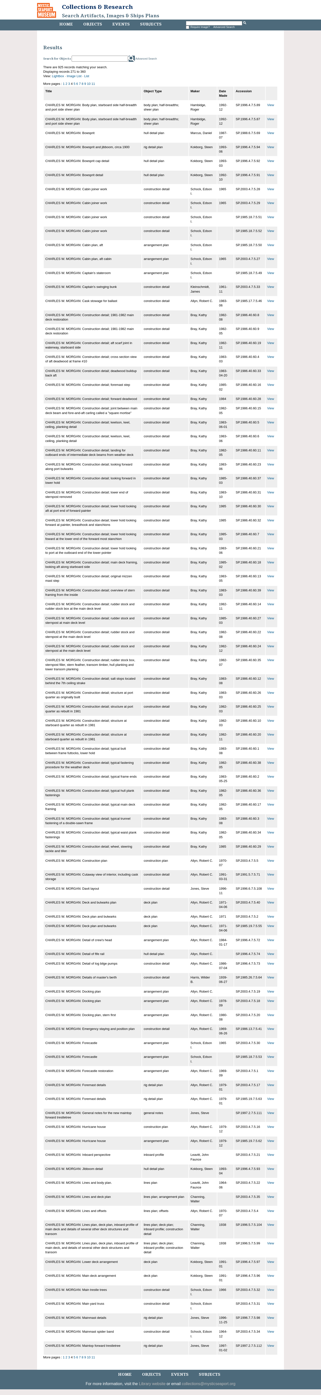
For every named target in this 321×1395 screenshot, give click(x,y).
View (270, 105)
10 (88, 84)
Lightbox (58, 76)
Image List (74, 76)
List (86, 76)
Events (121, 24)
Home (66, 24)
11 (93, 84)
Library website (152, 1384)
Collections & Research (97, 7)
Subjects (150, 24)
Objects (92, 24)
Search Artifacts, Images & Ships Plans (110, 16)
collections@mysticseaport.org (208, 1384)
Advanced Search (224, 26)
